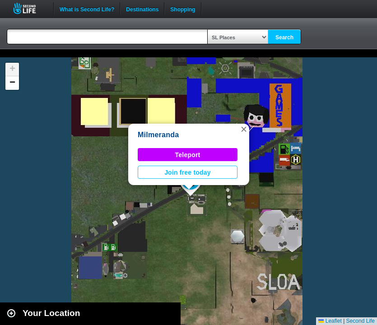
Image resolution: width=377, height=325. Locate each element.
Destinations (142, 8)
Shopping (182, 8)
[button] (243, 129)
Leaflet (329, 321)
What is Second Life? (87, 8)
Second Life (30, 8)
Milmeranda (158, 135)
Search (284, 37)
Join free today (187, 172)
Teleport (187, 154)
